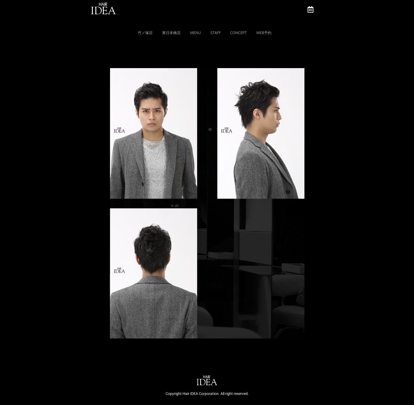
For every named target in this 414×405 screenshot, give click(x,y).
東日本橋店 (171, 32)
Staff (215, 32)
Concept (238, 32)
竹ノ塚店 (145, 32)
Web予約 (264, 32)
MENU (195, 32)
